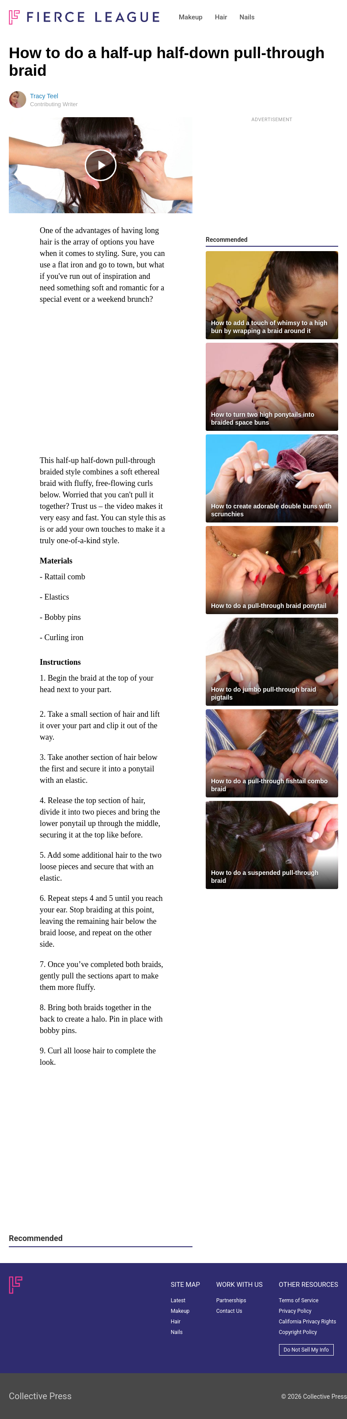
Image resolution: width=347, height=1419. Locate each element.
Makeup (191, 17)
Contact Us (229, 1311)
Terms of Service (299, 1300)
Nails (247, 17)
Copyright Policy (298, 1332)
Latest (178, 1300)
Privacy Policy (295, 1311)
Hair (221, 17)
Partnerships (231, 1300)
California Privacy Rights (307, 1322)
